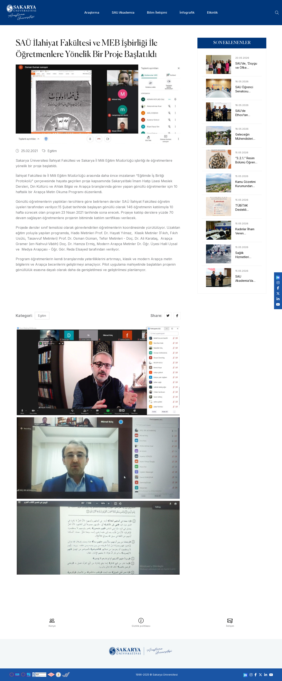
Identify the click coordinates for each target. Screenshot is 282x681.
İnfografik (187, 12)
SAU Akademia (123, 12)
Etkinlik (212, 12)
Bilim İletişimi (157, 12)
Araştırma (91, 12)
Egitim (49, 151)
